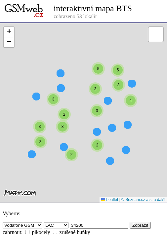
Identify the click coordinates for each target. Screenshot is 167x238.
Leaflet (109, 199)
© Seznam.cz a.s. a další (143, 199)
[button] (60, 88)
